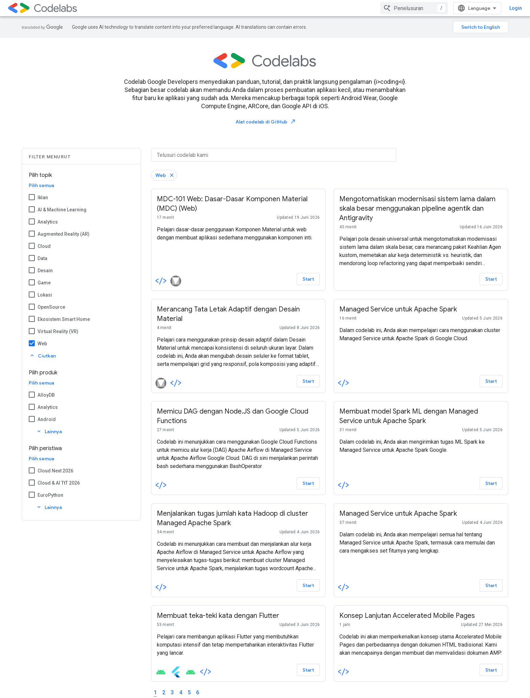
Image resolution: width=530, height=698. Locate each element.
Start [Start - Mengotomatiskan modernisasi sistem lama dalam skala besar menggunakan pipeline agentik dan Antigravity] (491, 279)
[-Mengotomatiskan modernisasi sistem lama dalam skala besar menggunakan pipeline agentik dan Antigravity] (421, 208)
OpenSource (51, 307)
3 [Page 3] (172, 692)
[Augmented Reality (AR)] (32, 234)
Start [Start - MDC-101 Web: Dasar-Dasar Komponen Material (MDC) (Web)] (308, 279)
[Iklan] (32, 197)
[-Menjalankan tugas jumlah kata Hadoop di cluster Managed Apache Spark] (238, 518)
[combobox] (414, 8)
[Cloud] (32, 246)
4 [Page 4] (180, 692)
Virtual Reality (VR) (58, 331)
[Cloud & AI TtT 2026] (32, 483)
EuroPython (50, 495)
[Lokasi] (32, 295)
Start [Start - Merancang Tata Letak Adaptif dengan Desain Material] (308, 381)
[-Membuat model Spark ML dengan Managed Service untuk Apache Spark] (421, 416)
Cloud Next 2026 (55, 470)
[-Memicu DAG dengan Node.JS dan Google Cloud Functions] (238, 416)
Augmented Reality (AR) (64, 234)
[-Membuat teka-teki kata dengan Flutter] (238, 616)
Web (42, 343)
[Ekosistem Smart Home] (32, 319)
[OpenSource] (32, 307)
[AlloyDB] (32, 395)
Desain (45, 270)
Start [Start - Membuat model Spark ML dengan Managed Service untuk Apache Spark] (491, 483)
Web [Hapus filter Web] (160, 175)
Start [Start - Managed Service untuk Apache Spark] (491, 381)
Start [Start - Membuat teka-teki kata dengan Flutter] (308, 670)
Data (42, 258)
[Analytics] (32, 221)
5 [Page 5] (189, 692)
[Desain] (32, 270)
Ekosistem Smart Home (64, 319)
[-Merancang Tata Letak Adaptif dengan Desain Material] (238, 314)
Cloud (44, 246)
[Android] (32, 419)
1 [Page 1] (155, 692)
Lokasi (45, 295)
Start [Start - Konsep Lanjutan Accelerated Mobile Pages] (491, 670)
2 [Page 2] (163, 692)
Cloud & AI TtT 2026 (59, 483)
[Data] (32, 258)
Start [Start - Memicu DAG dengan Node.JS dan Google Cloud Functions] (308, 483)
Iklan (43, 197)
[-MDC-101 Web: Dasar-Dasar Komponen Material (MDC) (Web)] (238, 203)
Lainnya (49, 431)
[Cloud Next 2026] (32, 470)
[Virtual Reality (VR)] (32, 331)
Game (44, 282)
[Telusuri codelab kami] (273, 155)
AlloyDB (46, 395)
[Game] (32, 282)
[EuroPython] (32, 495)
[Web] (32, 343)
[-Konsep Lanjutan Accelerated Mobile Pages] (421, 616)
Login (515, 8)
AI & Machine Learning (62, 209)
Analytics (48, 222)
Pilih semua (41, 185)
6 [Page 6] (197, 692)
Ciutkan (42, 355)
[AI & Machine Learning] (32, 209)
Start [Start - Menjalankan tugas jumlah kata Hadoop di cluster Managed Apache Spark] (308, 585)
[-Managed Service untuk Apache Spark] (421, 309)
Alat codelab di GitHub (266, 121)
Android (47, 419)
